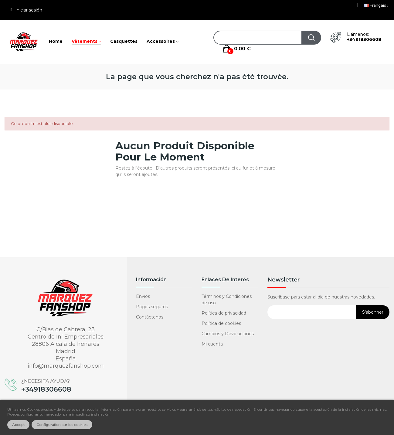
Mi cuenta (212, 344)
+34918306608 (364, 39)
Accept (18, 425)
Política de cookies (221, 323)
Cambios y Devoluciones (228, 333)
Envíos (143, 296)
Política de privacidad (224, 313)
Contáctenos (149, 317)
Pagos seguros (152, 306)
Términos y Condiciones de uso (227, 299)
